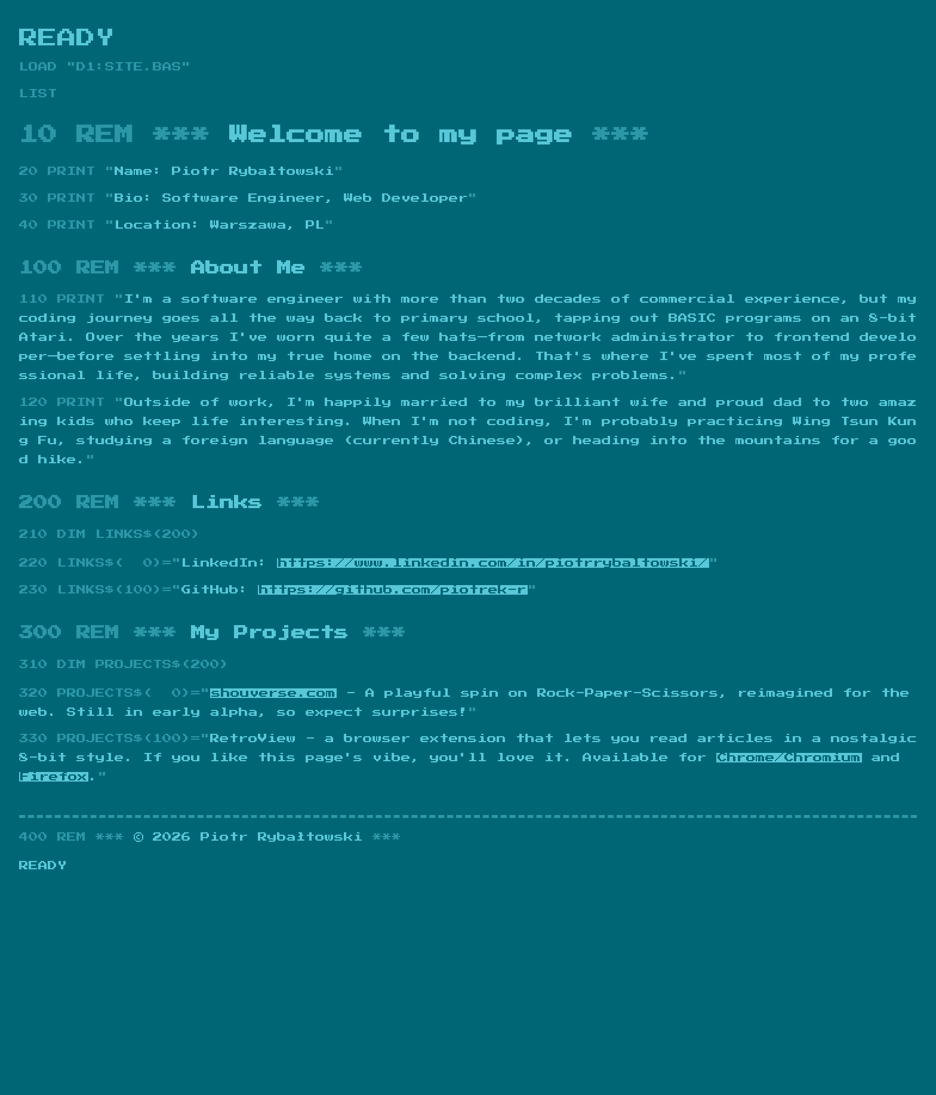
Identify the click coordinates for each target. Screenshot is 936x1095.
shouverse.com (273, 693)
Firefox (53, 777)
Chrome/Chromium (789, 757)
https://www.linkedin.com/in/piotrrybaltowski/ (493, 563)
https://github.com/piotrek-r (392, 590)
